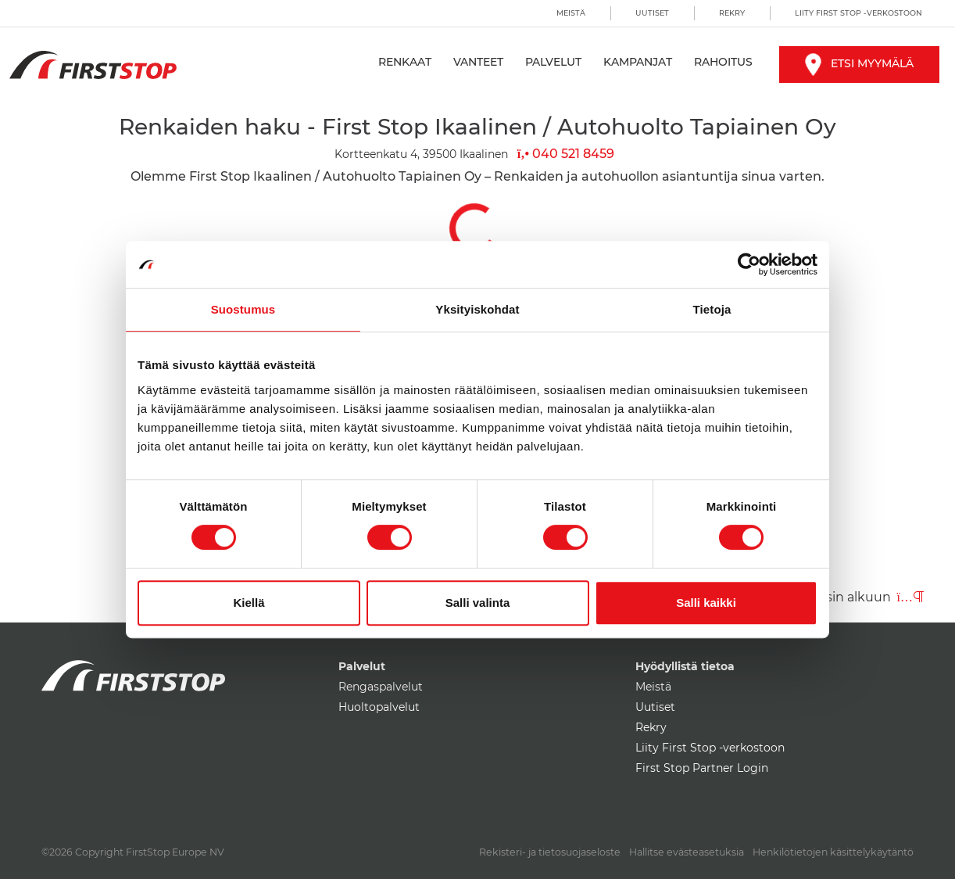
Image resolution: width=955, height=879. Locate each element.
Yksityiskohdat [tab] (477, 309)
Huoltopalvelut (379, 707)
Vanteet (478, 62)
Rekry (732, 13)
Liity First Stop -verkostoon (858, 13)
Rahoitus (723, 62)
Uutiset (652, 13)
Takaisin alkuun (859, 597)
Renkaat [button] (404, 62)
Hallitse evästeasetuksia (686, 852)
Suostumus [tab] (243, 309)
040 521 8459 (565, 153)
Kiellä (248, 602)
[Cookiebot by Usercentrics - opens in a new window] (749, 264)
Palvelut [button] (553, 62)
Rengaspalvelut (380, 687)
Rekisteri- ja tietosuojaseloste (550, 852)
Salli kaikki (706, 602)
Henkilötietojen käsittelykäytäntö (833, 852)
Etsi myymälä (859, 63)
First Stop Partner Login (701, 768)
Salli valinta (477, 602)
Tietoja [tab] (712, 309)
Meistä (570, 13)
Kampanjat (637, 62)
